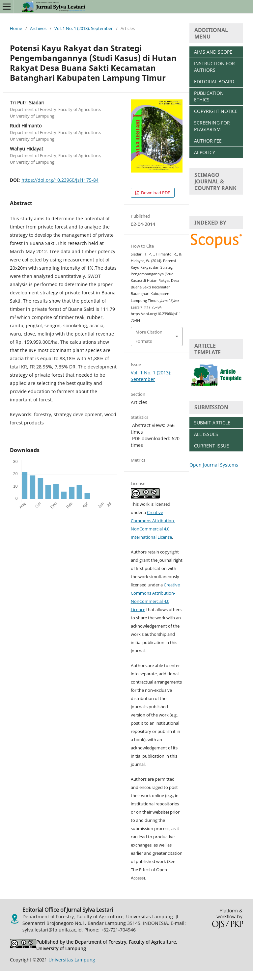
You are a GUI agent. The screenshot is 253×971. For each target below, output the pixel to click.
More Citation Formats (148, 336)
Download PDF (155, 193)
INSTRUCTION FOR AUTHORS (214, 66)
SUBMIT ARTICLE (212, 422)
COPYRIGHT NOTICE (216, 111)
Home (16, 28)
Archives (38, 28)
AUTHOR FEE (208, 141)
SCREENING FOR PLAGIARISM (212, 126)
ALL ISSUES (206, 434)
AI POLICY (204, 152)
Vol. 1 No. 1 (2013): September (83, 28)
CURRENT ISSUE (211, 446)
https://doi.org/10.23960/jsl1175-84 (59, 180)
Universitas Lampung (71, 960)
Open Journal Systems (213, 465)
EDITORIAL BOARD (214, 81)
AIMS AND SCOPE (213, 52)
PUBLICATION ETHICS (209, 96)
